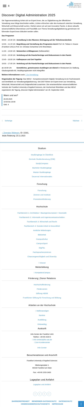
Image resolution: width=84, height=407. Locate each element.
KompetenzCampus (42, 273)
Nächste (77, 121)
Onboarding (41, 324)
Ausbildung (42, 320)
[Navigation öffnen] (4, 5)
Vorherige (7, 121)
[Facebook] (35, 394)
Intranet (43, 263)
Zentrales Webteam (10, 133)
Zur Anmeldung (32, 75)
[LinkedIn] (40, 394)
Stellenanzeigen (42, 311)
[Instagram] (44, 394)
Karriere (42, 315)
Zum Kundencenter (42, 342)
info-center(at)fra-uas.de (42, 340)
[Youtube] (49, 394)
